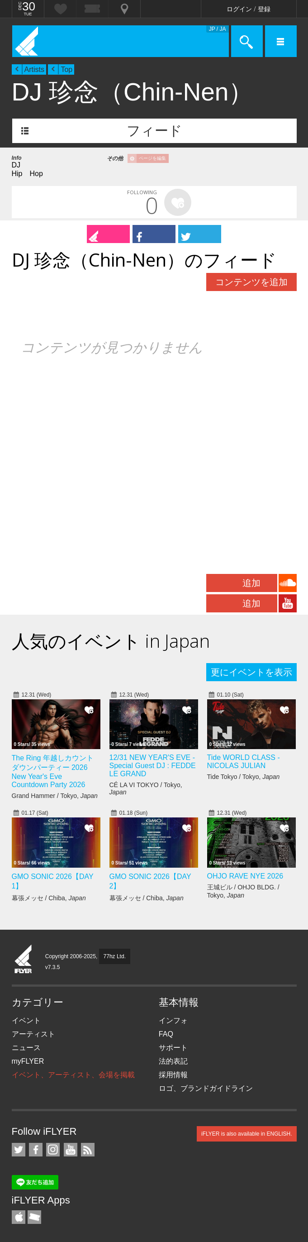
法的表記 (173, 1061)
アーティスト (33, 1034)
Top (66, 69)
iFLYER (23, 959)
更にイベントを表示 (251, 672)
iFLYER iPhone (18, 1217)
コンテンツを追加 (251, 282)
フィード (154, 130)
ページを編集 (152, 158)
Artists (34, 69)
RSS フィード (88, 1149)
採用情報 (173, 1075)
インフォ (173, 1020)
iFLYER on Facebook (36, 1149)
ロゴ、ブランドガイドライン (206, 1088)
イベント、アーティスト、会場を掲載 (73, 1075)
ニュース (26, 1047)
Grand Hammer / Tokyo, (55, 795)
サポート (173, 1047)
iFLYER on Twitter (18, 1149)
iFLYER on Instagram (53, 1149)
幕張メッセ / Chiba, (49, 898)
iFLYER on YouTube (70, 1149)
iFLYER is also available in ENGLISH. (246, 1134)
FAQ (166, 1034)
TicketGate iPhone (34, 1217)
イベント (26, 1020)
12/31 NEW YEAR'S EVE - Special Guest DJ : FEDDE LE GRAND (152, 766)
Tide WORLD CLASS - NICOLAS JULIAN (243, 761)
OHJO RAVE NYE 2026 (245, 876)
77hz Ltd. (115, 956)
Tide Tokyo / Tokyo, (243, 776)
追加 (251, 583)
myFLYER (28, 1061)
